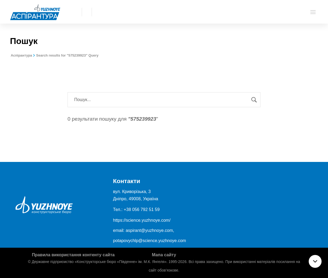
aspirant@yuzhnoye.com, (150, 230)
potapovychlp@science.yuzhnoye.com (149, 240)
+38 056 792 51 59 (142, 209)
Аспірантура (21, 55)
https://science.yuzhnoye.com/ (141, 220)
